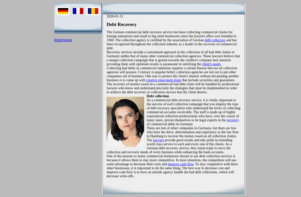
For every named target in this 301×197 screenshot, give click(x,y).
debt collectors (215, 40)
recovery (233, 120)
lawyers (158, 140)
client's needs (211, 64)
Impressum (63, 40)
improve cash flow (180, 164)
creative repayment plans (163, 80)
